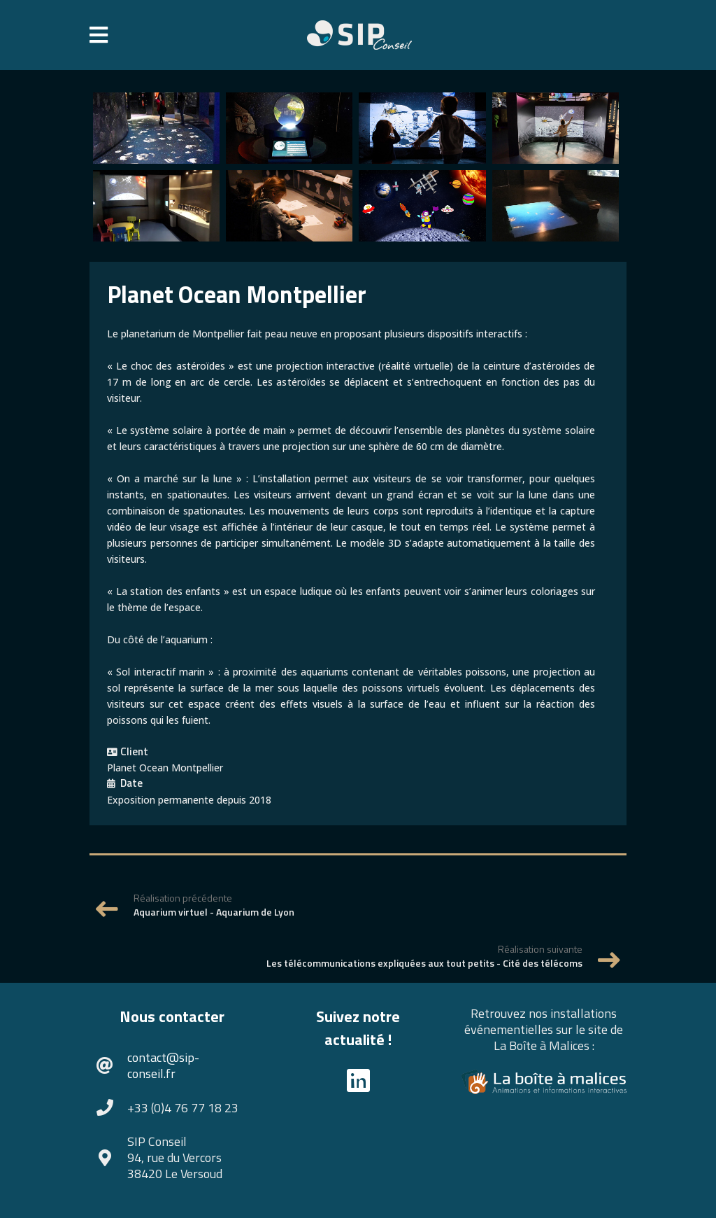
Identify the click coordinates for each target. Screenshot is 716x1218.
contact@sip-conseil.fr (163, 1065)
